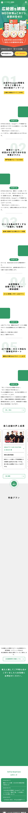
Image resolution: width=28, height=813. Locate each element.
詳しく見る (8, 410)
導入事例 (7, 476)
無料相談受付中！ (7, 53)
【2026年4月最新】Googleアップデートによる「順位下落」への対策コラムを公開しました (13, 792)
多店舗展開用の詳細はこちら (13, 659)
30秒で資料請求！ (21, 53)
